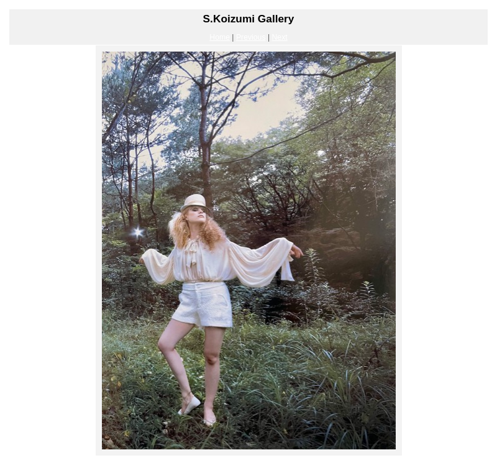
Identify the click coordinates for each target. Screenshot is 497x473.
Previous (251, 37)
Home (219, 37)
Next (280, 37)
